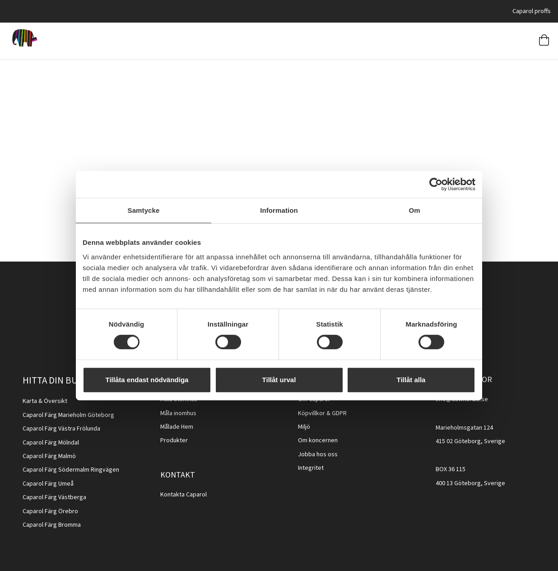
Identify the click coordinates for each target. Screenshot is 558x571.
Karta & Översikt (45, 401)
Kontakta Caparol (183, 494)
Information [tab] (279, 210)
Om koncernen (318, 440)
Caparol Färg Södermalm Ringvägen (71, 469)
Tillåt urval (279, 380)
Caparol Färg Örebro (50, 511)
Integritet (311, 468)
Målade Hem (176, 426)
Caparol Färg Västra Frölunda (61, 428)
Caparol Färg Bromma (52, 524)
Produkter (174, 440)
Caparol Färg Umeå (48, 483)
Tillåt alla (411, 380)
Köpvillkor (311, 413)
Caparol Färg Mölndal (51, 442)
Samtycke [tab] (144, 210)
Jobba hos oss (318, 454)
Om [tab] (414, 210)
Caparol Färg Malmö (49, 456)
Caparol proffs (531, 11)
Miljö (304, 426)
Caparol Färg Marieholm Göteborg (68, 415)
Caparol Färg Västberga (54, 497)
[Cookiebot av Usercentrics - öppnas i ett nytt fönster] (435, 184)
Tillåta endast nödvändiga (147, 380)
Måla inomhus (178, 413)
